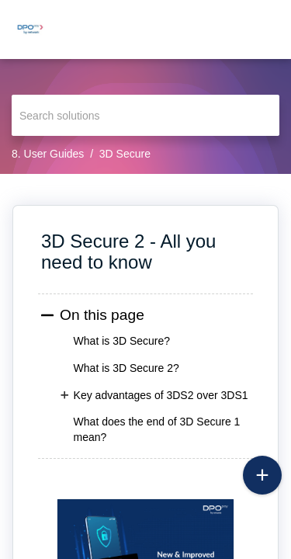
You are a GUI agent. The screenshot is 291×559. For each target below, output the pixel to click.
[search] (145, 115)
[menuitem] (238, 29)
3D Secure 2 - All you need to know (128, 252)
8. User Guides (48, 154)
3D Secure (125, 154)
